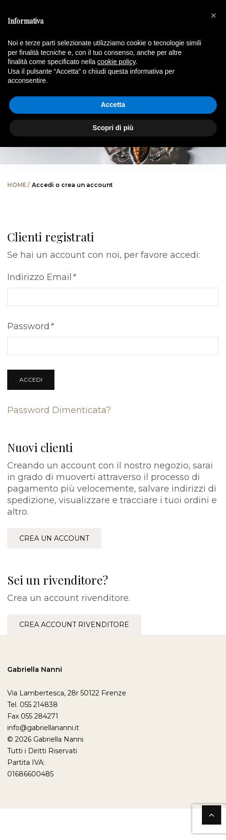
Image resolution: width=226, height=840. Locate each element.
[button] (213, 15)
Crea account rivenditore (74, 624)
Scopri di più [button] (113, 128)
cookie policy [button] (116, 62)
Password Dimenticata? (59, 410)
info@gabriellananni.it (43, 727)
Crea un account (54, 538)
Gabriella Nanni (34, 669)
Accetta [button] (113, 104)
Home (17, 184)
